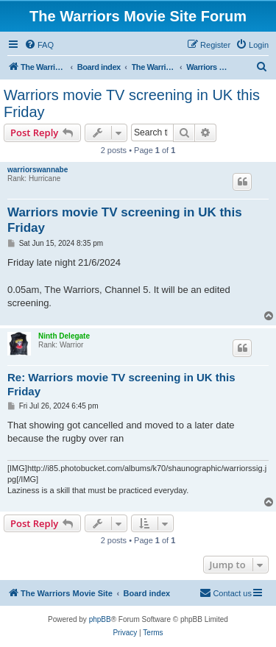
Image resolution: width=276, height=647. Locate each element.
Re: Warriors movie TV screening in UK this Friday (121, 384)
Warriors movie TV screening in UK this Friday (132, 103)
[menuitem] (39, 45)
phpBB (100, 619)
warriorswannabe (37, 170)
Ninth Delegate (64, 336)
